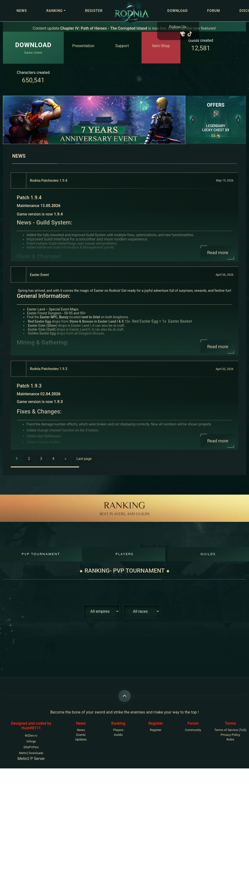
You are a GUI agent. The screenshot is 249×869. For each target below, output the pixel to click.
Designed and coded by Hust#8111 (31, 725)
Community (193, 730)
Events (81, 735)
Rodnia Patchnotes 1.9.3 (48, 369)
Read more (217, 252)
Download (177, 11)
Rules (230, 739)
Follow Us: (178, 27)
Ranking (54, 11)
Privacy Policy (230, 735)
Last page (84, 459)
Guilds (208, 554)
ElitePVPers (31, 747)
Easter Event (39, 275)
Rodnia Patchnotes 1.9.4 (48, 180)
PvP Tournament (41, 554)
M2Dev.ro (31, 735)
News (22, 11)
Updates (81, 739)
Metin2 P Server (31, 758)
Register (94, 11)
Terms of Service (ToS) (230, 730)
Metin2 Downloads (31, 753)
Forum (213, 11)
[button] (16, 120)
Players (125, 554)
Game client (33, 47)
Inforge (31, 741)
